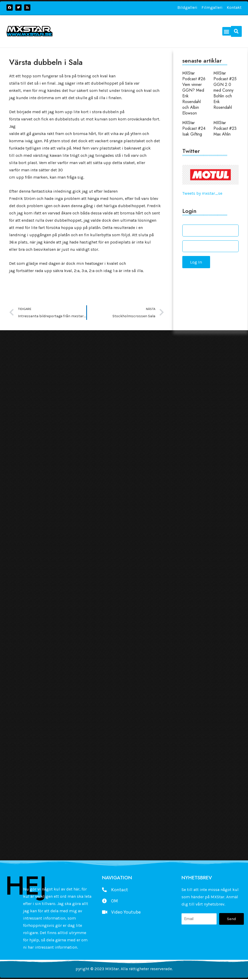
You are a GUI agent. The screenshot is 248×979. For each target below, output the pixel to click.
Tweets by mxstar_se (202, 193)
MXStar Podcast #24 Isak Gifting (193, 128)
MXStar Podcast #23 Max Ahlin (225, 128)
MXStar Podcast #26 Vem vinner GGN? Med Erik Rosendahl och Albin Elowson (193, 93)
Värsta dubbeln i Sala (46, 62)
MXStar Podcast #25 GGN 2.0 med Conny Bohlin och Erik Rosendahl (225, 90)
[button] (226, 31)
